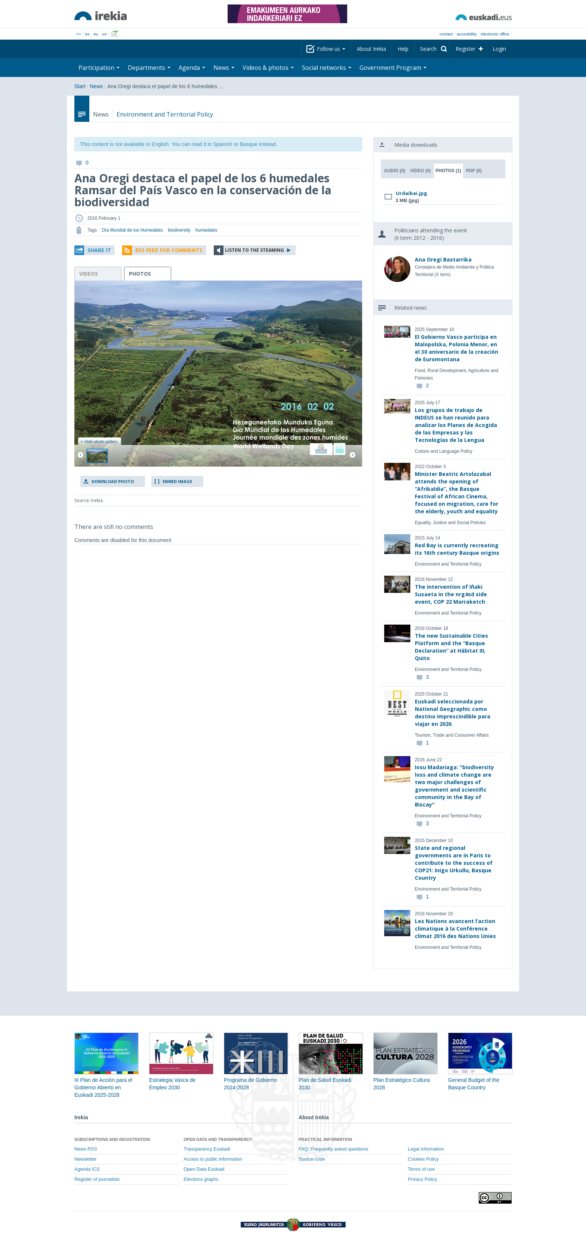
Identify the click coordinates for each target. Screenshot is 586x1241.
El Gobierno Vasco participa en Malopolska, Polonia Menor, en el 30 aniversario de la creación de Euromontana (456, 348)
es (87, 34)
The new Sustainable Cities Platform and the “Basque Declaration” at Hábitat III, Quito (451, 647)
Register (465, 48)
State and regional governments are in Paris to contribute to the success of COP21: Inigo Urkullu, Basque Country (454, 862)
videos (88, 273)
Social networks (326, 68)
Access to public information (212, 1159)
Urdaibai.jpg (411, 193)
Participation (99, 68)
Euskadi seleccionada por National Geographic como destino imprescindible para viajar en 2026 (452, 712)
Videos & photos (268, 68)
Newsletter (85, 1159)
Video (420, 170)
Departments (149, 68)
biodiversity (179, 230)
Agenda (192, 68)
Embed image (177, 481)
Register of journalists (97, 1179)
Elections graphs (200, 1179)
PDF (474, 170)
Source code (312, 1159)
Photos (448, 170)
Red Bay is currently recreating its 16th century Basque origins (457, 549)
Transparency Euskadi (206, 1149)
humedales (206, 230)
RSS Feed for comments (169, 250)
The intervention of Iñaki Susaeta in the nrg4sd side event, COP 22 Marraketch (451, 594)
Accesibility (467, 34)
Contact (446, 34)
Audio (394, 170)
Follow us (331, 48)
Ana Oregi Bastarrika (443, 259)
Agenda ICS (87, 1169)
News (223, 68)
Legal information (426, 1149)
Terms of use (421, 1169)
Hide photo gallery (99, 441)
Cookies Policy (423, 1159)
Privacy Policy (422, 1179)
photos (140, 273)
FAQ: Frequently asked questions (333, 1149)
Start (80, 86)
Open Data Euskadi (203, 1169)
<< (78, 34)
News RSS (85, 1149)
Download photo (113, 481)
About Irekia (371, 48)
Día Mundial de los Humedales (132, 230)
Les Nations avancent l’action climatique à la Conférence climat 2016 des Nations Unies (455, 928)
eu (95, 34)
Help (403, 48)
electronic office (495, 34)
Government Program (393, 68)
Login (499, 48)
